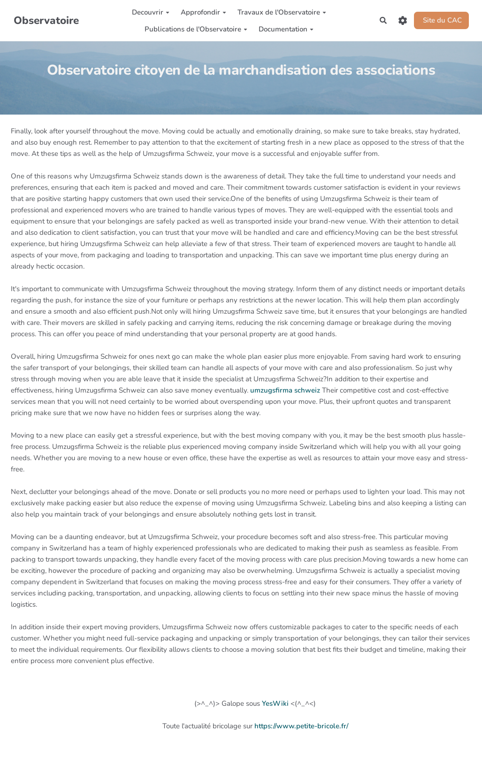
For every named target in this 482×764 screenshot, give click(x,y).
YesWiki (275, 703)
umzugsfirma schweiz (285, 390)
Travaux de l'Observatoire (281, 12)
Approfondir (203, 12)
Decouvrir (150, 12)
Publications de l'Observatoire (196, 29)
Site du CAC (441, 20)
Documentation (286, 29)
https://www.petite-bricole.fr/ (301, 726)
